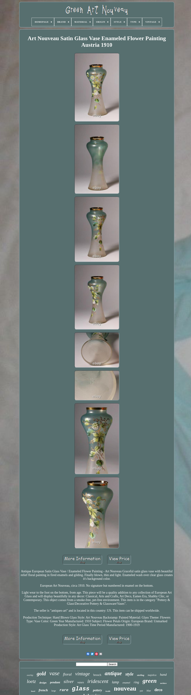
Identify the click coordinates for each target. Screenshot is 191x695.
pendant (55, 682)
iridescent (97, 681)
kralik (108, 691)
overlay (30, 675)
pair (141, 691)
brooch (97, 674)
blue (149, 690)
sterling (140, 675)
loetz (31, 681)
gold (41, 673)
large (53, 690)
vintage (82, 673)
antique (113, 673)
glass (80, 689)
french (43, 690)
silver (69, 681)
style (129, 674)
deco (158, 690)
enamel (126, 682)
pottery (97, 690)
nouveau (125, 688)
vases (80, 682)
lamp (115, 682)
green (149, 680)
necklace (163, 683)
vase (54, 673)
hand (163, 674)
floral (67, 674)
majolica (152, 675)
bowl (33, 691)
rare (63, 690)
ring (136, 682)
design (43, 682)
